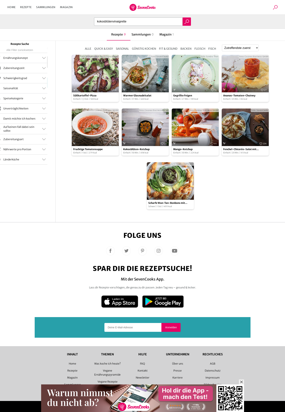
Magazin (66, 7)
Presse (177, 370)
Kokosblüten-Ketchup (136, 149)
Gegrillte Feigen (182, 95)
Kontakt (143, 370)
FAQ (142, 363)
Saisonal (122, 48)
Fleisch (199, 48)
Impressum (212, 377)
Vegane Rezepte (108, 381)
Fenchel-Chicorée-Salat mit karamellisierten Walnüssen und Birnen (242, 149)
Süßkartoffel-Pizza (84, 95)
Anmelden (171, 327)
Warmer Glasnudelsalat (137, 95)
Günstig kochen (144, 48)
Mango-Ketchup (183, 149)
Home (11, 7)
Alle (88, 48)
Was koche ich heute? (107, 363)
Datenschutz (212, 370)
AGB (212, 363)
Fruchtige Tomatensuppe (88, 149)
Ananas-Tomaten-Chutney (239, 95)
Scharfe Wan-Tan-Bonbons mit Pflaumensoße (166, 203)
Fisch (212, 48)
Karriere (177, 377)
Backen (185, 48)
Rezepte (26, 7)
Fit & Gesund (168, 48)
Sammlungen (45, 7)
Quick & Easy (103, 48)
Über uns (177, 363)
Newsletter (142, 377)
